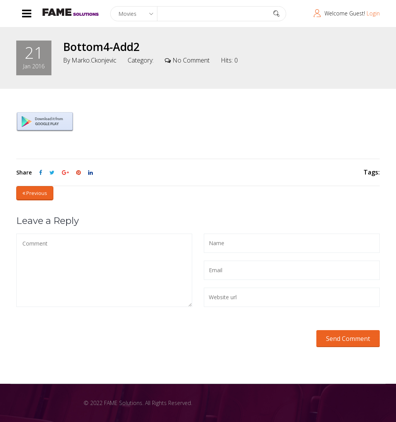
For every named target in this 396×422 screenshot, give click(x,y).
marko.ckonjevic (94, 60)
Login (373, 13)
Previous (34, 193)
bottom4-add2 (101, 46)
